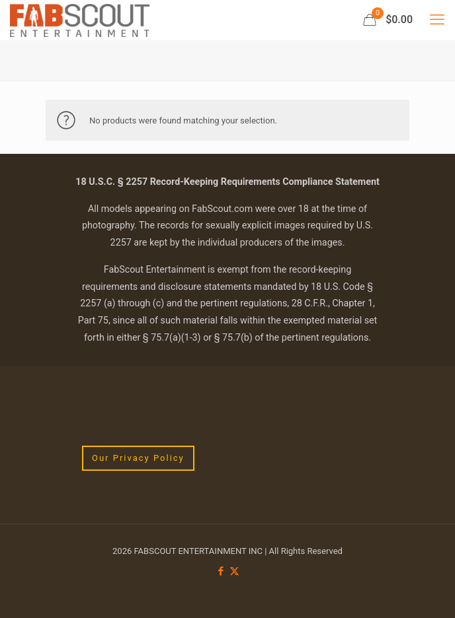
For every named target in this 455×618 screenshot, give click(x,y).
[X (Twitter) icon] (234, 571)
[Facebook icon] (221, 571)
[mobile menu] (437, 20)
